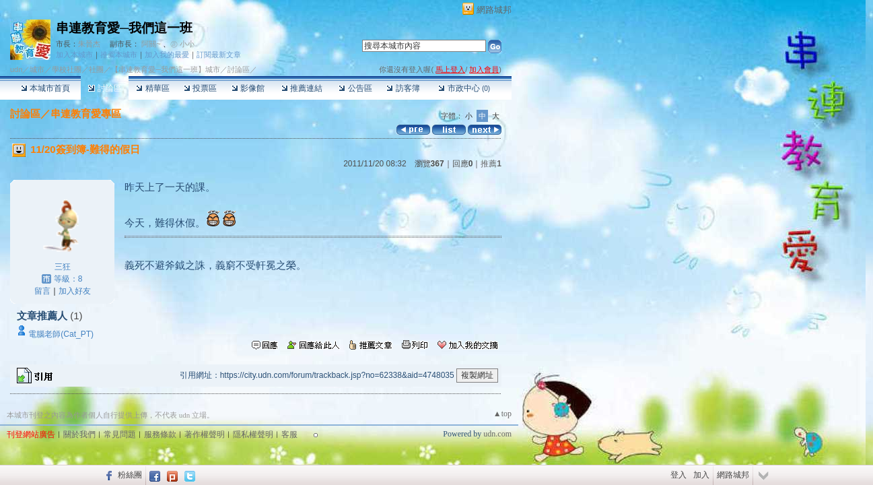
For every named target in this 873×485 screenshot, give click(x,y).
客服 (289, 434)
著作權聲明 (204, 434)
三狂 (63, 266)
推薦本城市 (118, 55)
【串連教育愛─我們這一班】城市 (165, 69)
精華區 (152, 88)
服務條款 (160, 434)
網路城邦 (494, 10)
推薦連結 (301, 88)
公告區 (355, 88)
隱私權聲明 (253, 434)
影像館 (248, 88)
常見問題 (120, 434)
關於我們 (79, 434)
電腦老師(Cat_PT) (61, 334)
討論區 (104, 88)
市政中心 (464, 88)
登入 (678, 475)
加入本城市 (74, 55)
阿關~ (150, 44)
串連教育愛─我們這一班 (124, 28)
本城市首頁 (45, 88)
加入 (701, 475)
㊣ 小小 (182, 44)
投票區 (200, 88)
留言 (42, 291)
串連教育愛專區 (85, 113)
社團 (96, 69)
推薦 (491, 163)
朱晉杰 (89, 44)
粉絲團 (130, 475)
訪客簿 (402, 88)
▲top (502, 413)
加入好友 (75, 291)
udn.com (497, 434)
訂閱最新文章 (219, 55)
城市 (37, 69)
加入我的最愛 (167, 55)
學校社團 (66, 69)
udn (16, 69)
